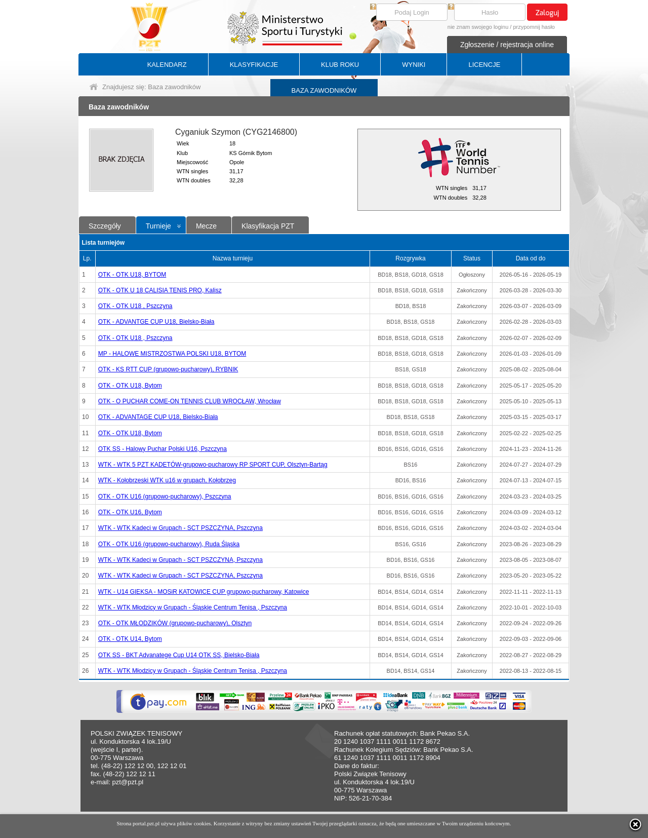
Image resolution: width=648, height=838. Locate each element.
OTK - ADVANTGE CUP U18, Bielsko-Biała (156, 321)
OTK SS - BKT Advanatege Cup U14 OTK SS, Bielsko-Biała (179, 655)
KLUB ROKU (340, 64)
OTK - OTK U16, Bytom (130, 512)
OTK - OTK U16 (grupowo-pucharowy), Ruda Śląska (168, 544)
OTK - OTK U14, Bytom (130, 638)
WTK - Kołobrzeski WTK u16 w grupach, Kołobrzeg (167, 480)
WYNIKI (413, 64)
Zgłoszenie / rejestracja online (507, 45)
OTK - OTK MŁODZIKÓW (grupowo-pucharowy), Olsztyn (175, 623)
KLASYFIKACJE (254, 64)
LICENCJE (484, 64)
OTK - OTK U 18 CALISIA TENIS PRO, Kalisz (160, 290)
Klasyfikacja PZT (267, 226)
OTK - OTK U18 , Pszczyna (135, 306)
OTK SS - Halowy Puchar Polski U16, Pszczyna (162, 448)
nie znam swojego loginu (478, 27)
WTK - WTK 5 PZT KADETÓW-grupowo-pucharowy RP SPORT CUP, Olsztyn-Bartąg (213, 464)
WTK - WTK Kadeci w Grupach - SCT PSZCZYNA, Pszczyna (180, 527)
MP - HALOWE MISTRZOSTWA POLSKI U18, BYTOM (172, 353)
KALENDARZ (167, 64)
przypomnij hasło (534, 27)
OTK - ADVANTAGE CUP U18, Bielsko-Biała (158, 417)
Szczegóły (105, 226)
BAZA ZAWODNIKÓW (324, 90)
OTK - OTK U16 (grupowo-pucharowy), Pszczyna (164, 496)
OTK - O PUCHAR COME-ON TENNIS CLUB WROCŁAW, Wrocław (189, 401)
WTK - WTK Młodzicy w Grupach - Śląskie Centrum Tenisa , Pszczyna (192, 607)
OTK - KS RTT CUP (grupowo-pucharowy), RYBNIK (168, 369)
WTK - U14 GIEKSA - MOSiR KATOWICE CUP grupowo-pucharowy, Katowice (203, 591)
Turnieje (158, 226)
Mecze (206, 226)
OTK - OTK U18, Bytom (130, 385)
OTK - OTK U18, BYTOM (132, 274)
